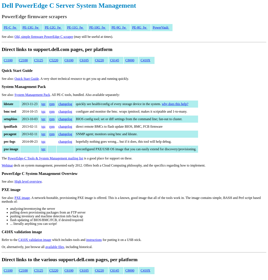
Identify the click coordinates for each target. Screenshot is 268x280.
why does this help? (175, 104)
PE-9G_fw (119, 27)
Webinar (7, 165)
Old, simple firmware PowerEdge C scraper (43, 36)
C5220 (53, 60)
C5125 (38, 60)
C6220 (99, 60)
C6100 (68, 60)
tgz (43, 104)
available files (54, 247)
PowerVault (161, 27)
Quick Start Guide (26, 78)
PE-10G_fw (97, 27)
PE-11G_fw (75, 27)
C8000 (129, 60)
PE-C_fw (10, 27)
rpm (52, 104)
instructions (94, 240)
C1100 (8, 60)
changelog (65, 104)
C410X (145, 60)
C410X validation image (34, 240)
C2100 (23, 60)
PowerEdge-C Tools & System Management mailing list (45, 158)
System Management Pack (32, 95)
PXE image (22, 198)
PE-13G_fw (31, 27)
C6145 (114, 60)
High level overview (28, 181)
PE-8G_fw (139, 27)
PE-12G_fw (53, 27)
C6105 (84, 60)
